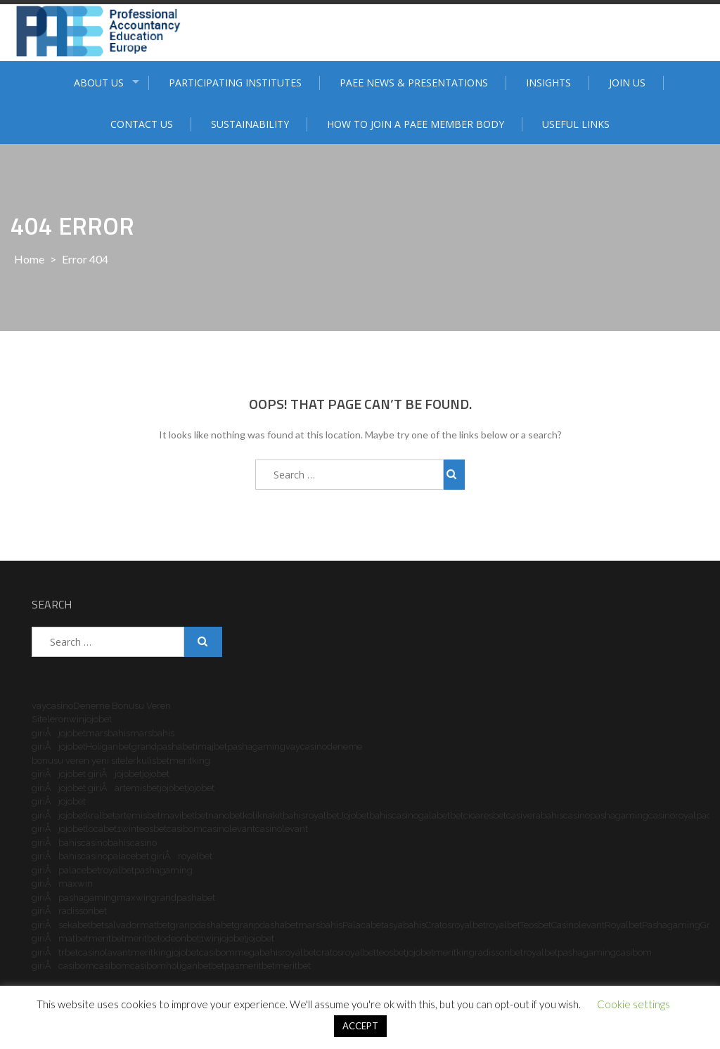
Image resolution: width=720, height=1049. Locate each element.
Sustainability (250, 124)
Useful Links (576, 124)
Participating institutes (235, 82)
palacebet (79, 870)
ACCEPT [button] (360, 1025)
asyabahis (404, 925)
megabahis (258, 952)
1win (126, 828)
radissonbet (499, 952)
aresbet (490, 815)
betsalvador (115, 925)
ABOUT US (99, 82)
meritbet (106, 938)
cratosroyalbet (346, 952)
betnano (212, 815)
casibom (184, 828)
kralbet (100, 815)
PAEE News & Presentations (414, 82)
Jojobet (354, 815)
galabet (434, 815)
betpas (225, 965)
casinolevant (228, 828)
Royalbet (623, 925)
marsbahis (108, 733)
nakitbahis (283, 815)
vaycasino (52, 706)
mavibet (177, 815)
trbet (68, 952)
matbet (155, 925)
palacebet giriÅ (143, 856)
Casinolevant (578, 925)
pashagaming (256, 746)
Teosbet (535, 925)
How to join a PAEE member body (415, 124)
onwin (71, 719)
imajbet (211, 746)
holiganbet (188, 965)
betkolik (245, 815)
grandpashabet (163, 746)
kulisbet (152, 760)
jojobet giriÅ (86, 774)
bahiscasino (393, 815)
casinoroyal (672, 815)
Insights (548, 82)
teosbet (151, 828)
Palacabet (363, 925)
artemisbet (137, 788)
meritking (151, 952)
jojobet (72, 733)
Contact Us (141, 124)
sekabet (74, 925)
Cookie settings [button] (633, 1004)
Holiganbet (108, 746)
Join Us (627, 82)
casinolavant (104, 952)
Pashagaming (671, 925)
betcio (462, 815)
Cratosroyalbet (455, 925)
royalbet (322, 815)
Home (29, 259)
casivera (523, 815)
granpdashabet (202, 925)
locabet (101, 828)
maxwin (134, 897)
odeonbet (180, 938)
